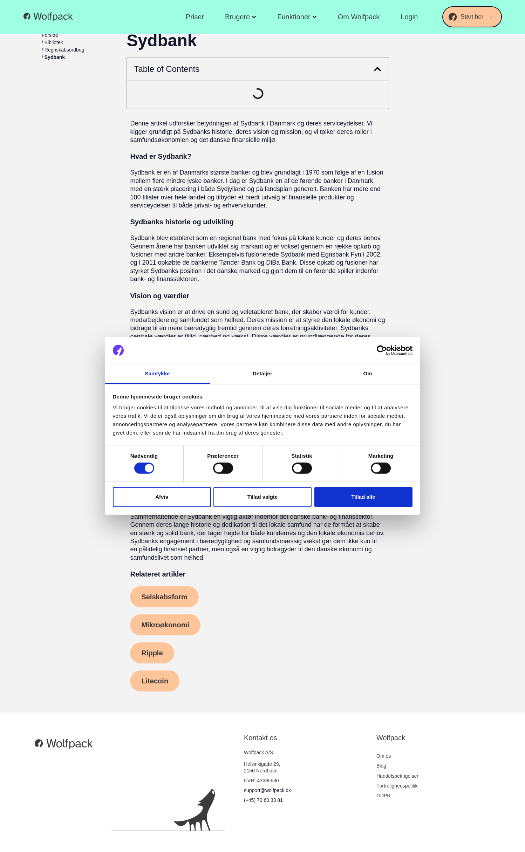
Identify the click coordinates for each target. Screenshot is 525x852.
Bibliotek (54, 42)
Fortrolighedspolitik (397, 786)
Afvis (161, 497)
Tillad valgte (262, 497)
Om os (383, 756)
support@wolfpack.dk (267, 790)
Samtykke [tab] (157, 373)
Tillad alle (363, 497)
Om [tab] (367, 373)
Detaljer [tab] (262, 373)
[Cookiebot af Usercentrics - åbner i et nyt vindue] (381, 350)
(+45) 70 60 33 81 (263, 800)
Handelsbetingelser (397, 776)
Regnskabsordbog (64, 50)
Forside (50, 35)
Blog (381, 766)
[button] (377, 69)
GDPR (383, 795)
